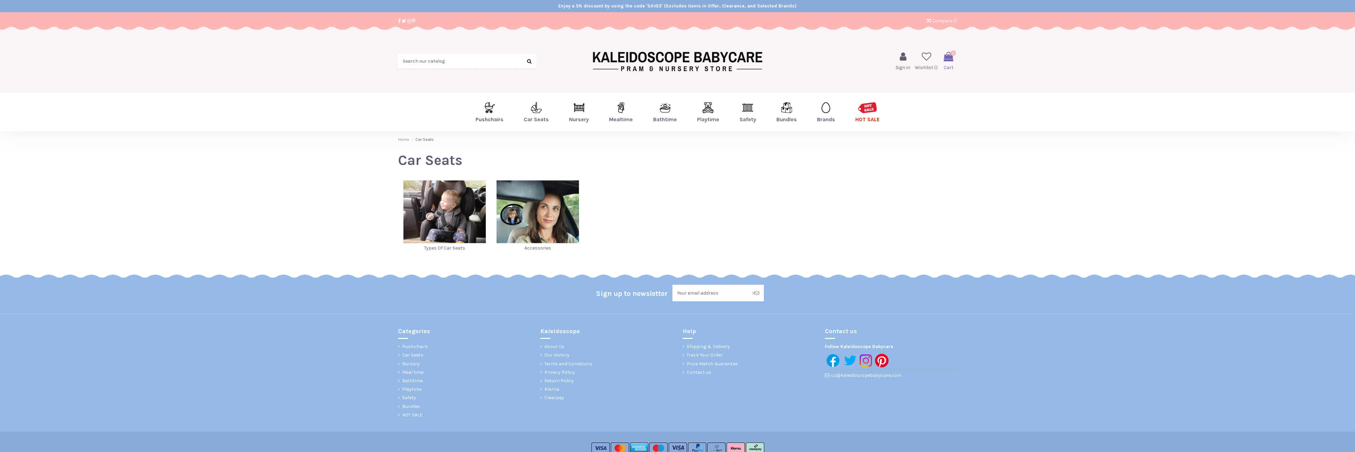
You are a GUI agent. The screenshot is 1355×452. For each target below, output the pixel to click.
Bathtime (412, 381)
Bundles (411, 406)
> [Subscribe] (755, 293)
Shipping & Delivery (708, 346)
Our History (556, 355)
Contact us (699, 372)
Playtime (411, 389)
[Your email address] (709, 293)
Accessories (537, 248)
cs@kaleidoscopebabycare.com (866, 375)
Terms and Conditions (568, 364)
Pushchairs (415, 346)
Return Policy (559, 381)
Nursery (411, 364)
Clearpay (554, 398)
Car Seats (412, 355)
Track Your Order (705, 355)
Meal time (412, 372)
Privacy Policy (559, 372)
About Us (554, 346)
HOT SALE (412, 415)
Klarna (551, 389)
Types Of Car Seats (444, 248)
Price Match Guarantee (712, 364)
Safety (409, 398)
